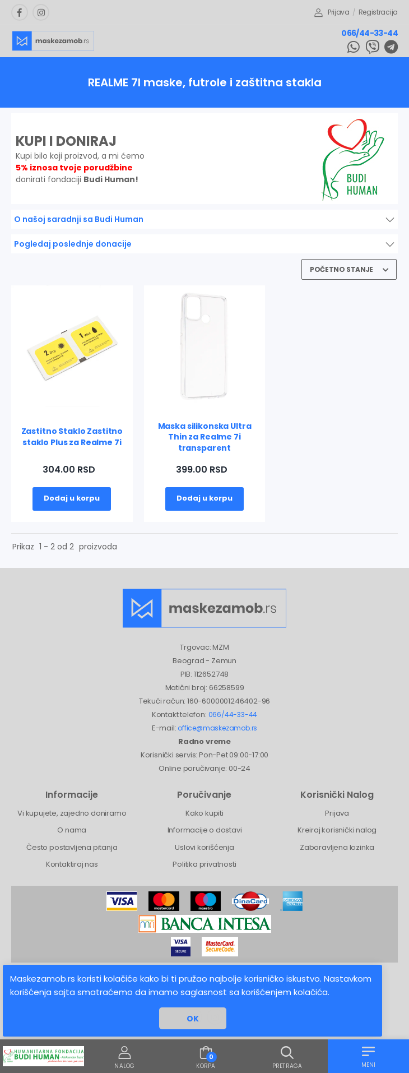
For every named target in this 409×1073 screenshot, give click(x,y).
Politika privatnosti (204, 864)
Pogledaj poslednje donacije (73, 243)
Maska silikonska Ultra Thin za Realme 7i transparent (205, 437)
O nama (71, 830)
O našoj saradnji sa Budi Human (78, 219)
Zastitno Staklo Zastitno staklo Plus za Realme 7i (72, 436)
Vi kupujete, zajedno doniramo (71, 813)
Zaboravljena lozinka (337, 847)
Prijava (332, 12)
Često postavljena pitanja (71, 847)
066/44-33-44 (369, 33)
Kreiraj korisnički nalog (337, 830)
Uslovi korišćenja (204, 847)
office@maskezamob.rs (217, 728)
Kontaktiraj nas (72, 864)
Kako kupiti (204, 813)
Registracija (378, 12)
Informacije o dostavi (205, 830)
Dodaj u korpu (72, 498)
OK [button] (193, 1018)
